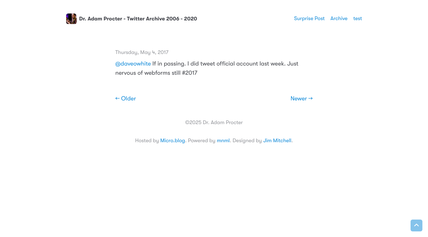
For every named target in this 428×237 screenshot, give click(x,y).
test (357, 18)
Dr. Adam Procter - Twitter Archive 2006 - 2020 (131, 18)
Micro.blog (172, 141)
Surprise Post (309, 18)
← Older (125, 98)
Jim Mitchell (277, 141)
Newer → (301, 98)
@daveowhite (133, 64)
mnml (223, 141)
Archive (339, 18)
